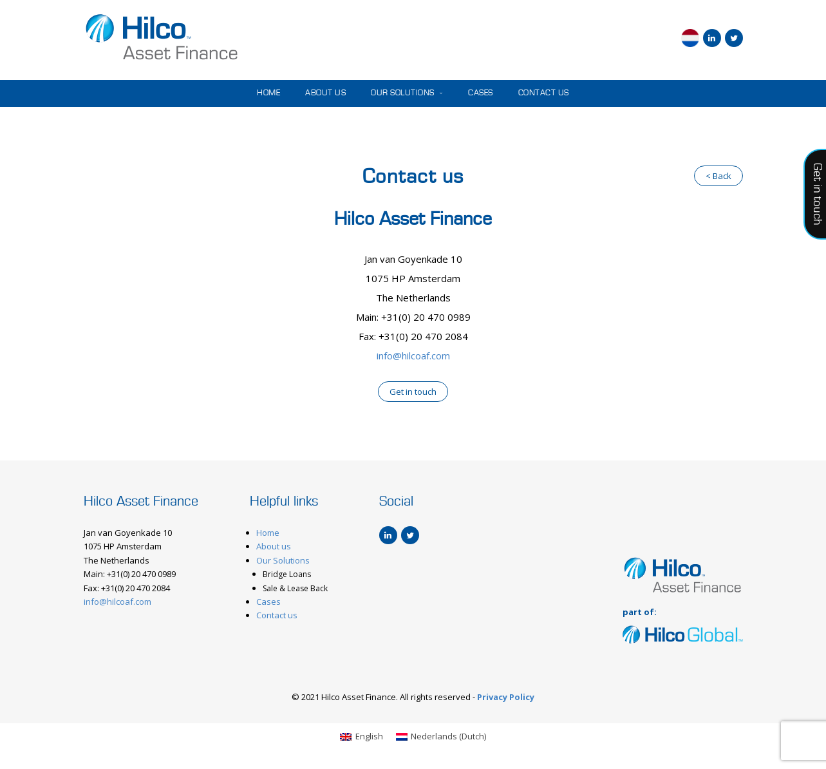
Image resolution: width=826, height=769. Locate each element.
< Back (718, 176)
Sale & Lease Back (295, 588)
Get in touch (413, 391)
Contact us (543, 93)
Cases (480, 93)
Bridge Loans (287, 574)
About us (325, 93)
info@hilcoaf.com (413, 355)
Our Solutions (407, 93)
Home (268, 93)
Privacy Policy (505, 697)
